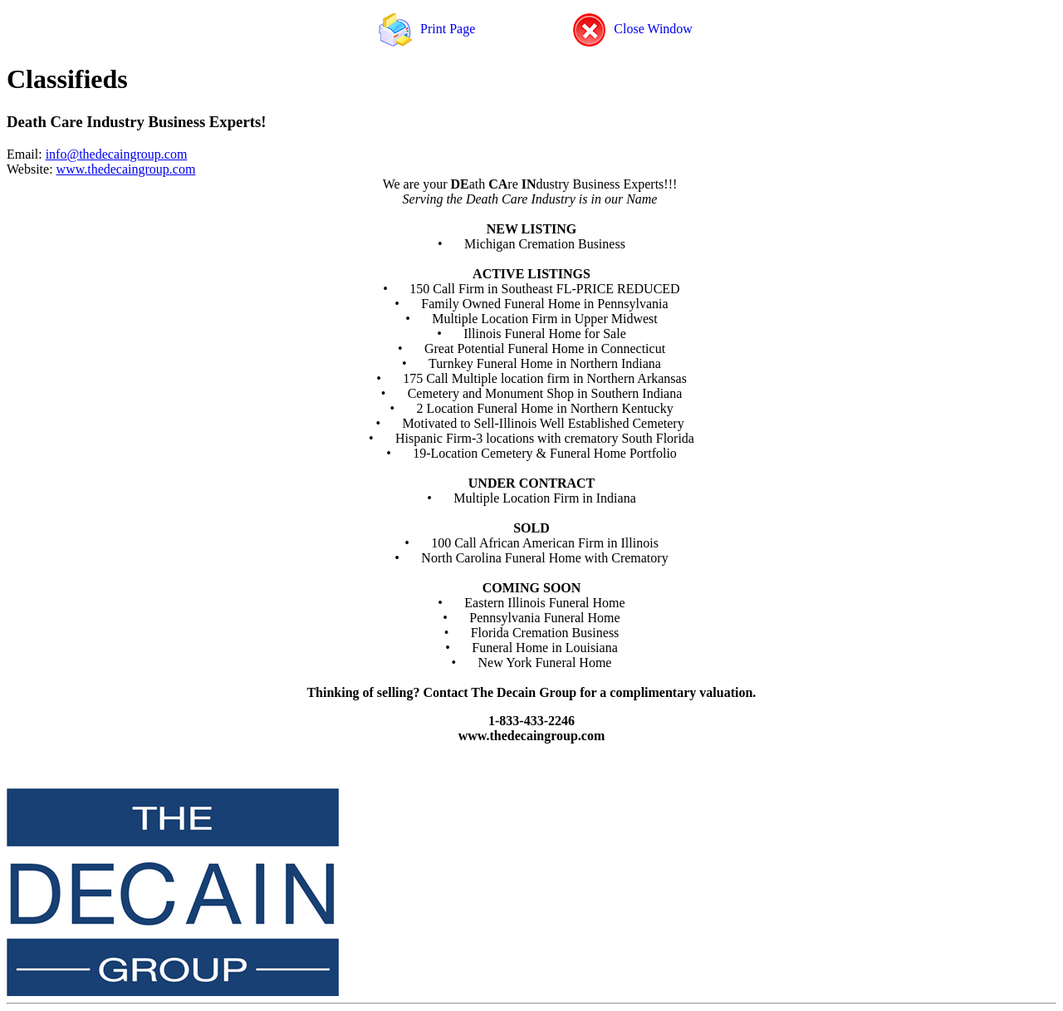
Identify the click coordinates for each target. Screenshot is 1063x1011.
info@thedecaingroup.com (117, 154)
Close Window (633, 29)
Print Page (427, 29)
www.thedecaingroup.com (126, 169)
